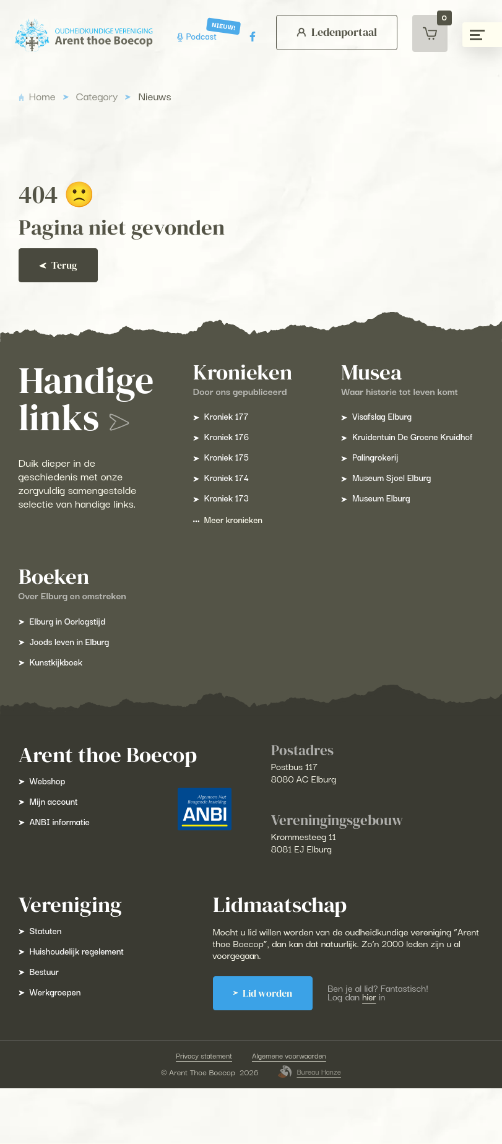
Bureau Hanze (309, 1127)
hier (381, 1051)
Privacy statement (200, 1110)
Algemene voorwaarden (291, 1110)
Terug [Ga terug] (71, 265)
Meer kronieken (308, 527)
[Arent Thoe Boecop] (81, 36)
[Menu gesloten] (482, 34)
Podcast (194, 36)
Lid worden (270, 1047)
